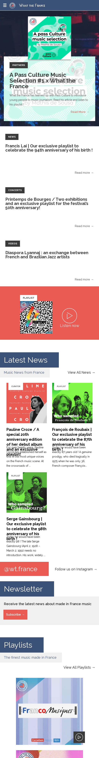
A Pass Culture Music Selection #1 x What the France (43, 80)
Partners (18, 65)
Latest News (25, 359)
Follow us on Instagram (74, 569)
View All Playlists (77, 667)
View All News (79, 372)
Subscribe (13, 614)
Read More (78, 112)
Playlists (18, 644)
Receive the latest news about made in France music (47, 604)
